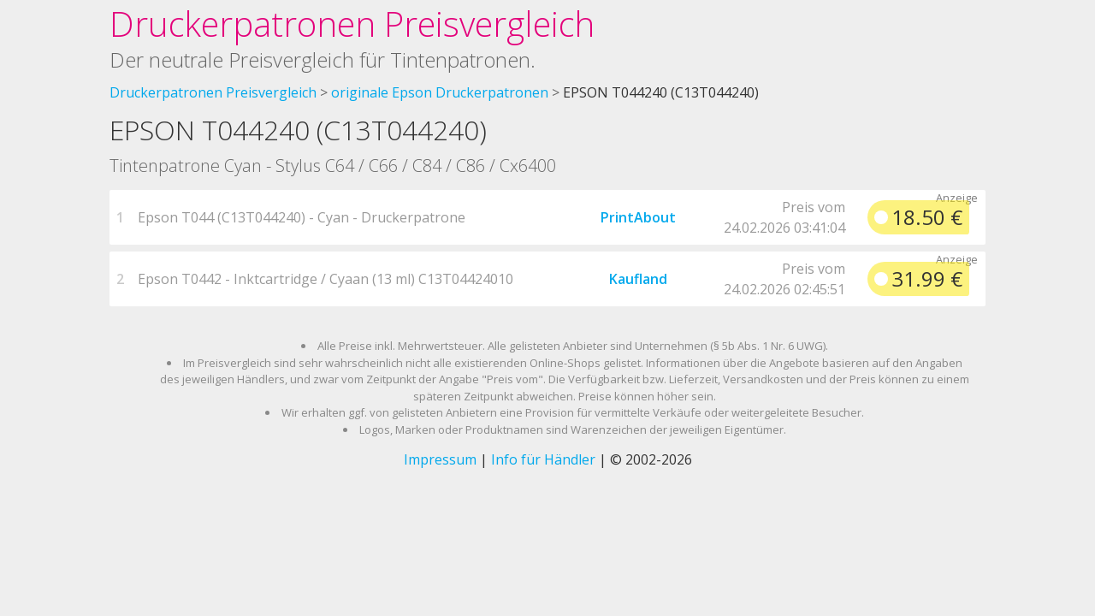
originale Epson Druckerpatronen (439, 92)
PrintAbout (638, 217)
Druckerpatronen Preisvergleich (352, 23)
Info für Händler (543, 459)
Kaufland (638, 279)
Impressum (440, 459)
